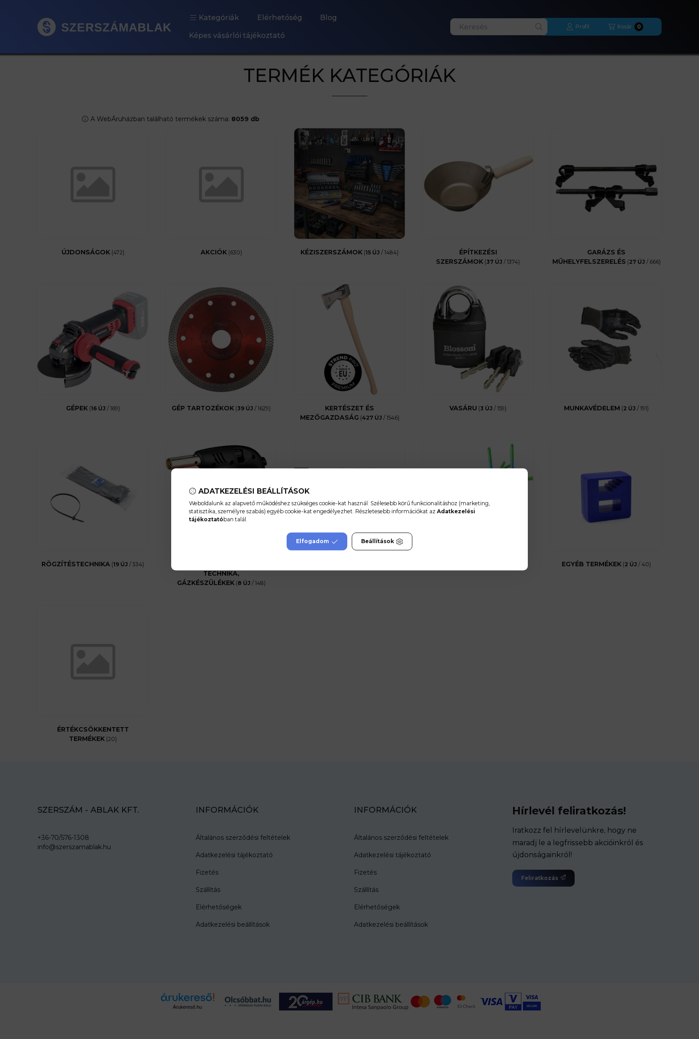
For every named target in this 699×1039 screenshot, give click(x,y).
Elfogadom (317, 541)
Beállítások (382, 541)
